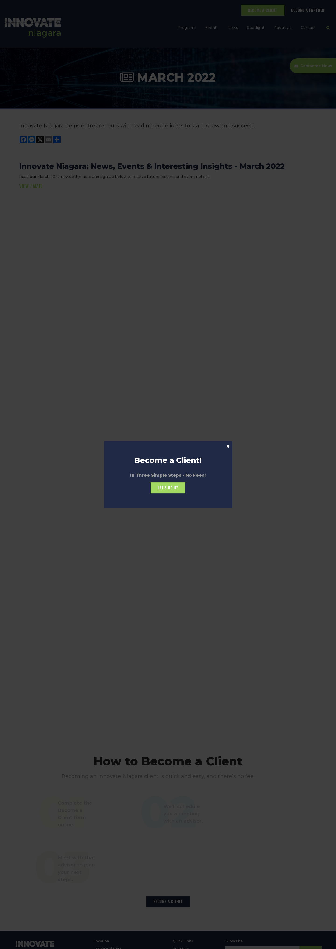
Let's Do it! (168, 487)
